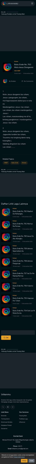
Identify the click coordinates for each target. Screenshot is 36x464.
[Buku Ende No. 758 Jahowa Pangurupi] (6, 262)
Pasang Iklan (23, 415)
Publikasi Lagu (23, 419)
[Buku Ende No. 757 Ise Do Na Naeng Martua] (6, 274)
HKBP (6, 163)
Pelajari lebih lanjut (19, 457)
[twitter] (3, 407)
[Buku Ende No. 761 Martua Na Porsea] (6, 225)
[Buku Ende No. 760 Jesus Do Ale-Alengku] (6, 237)
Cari (6, 338)
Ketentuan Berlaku (6, 422)
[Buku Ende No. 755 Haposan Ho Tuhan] (6, 299)
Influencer (22, 422)
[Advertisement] (18, 33)
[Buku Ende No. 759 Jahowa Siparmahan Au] (6, 249)
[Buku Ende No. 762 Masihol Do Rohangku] (6, 212)
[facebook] (8, 407)
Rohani (24, 163)
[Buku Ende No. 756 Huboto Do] (6, 287)
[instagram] (13, 407)
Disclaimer (4, 428)
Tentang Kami (5, 419)
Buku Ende (15, 163)
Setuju (24, 460)
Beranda (3, 415)
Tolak (31, 460)
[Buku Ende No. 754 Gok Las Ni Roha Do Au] (6, 311)
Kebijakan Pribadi (6, 425)
